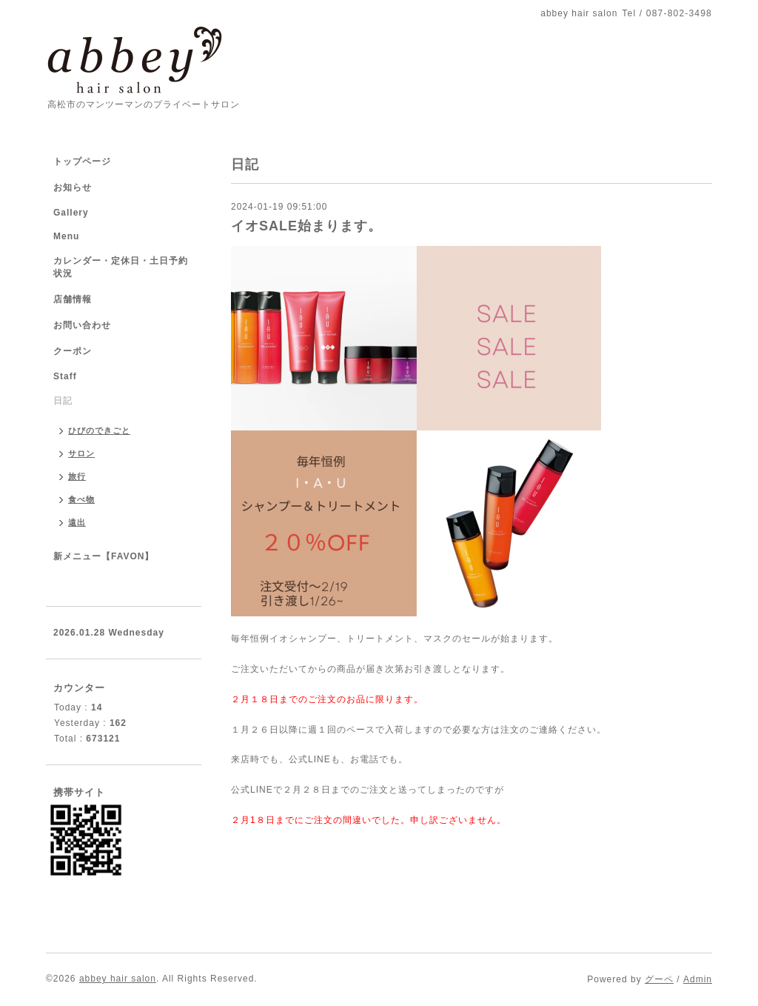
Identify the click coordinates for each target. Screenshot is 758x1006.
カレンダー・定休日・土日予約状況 (120, 267)
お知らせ (72, 187)
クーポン (72, 351)
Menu (66, 236)
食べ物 (81, 499)
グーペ (659, 979)
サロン (81, 453)
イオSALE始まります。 (306, 226)
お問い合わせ (82, 325)
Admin (697, 979)
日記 (63, 401)
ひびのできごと (99, 430)
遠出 (77, 522)
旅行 (77, 476)
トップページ (82, 161)
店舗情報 (72, 299)
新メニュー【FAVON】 (103, 556)
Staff (65, 376)
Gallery (71, 212)
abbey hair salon (117, 978)
